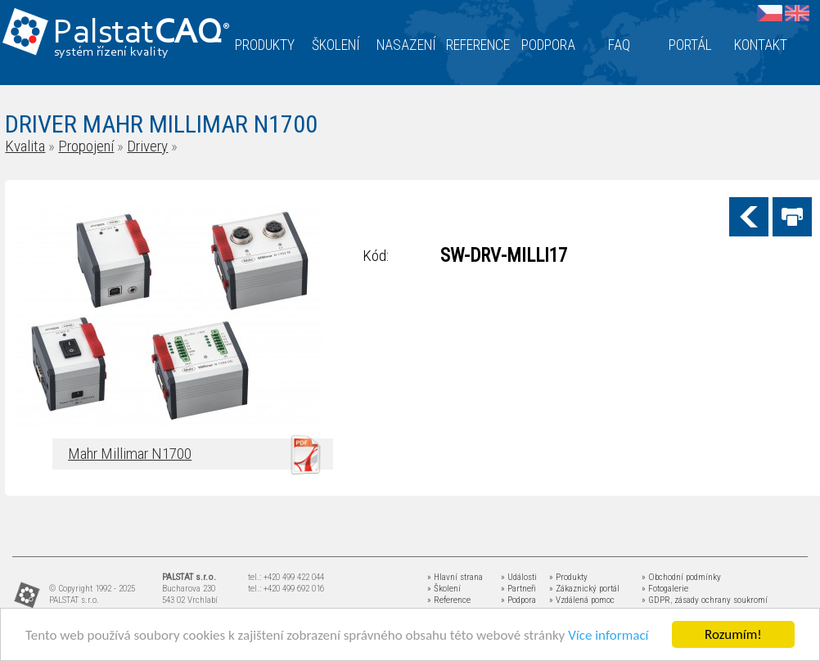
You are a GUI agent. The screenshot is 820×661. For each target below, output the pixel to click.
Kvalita (25, 146)
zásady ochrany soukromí (721, 600)
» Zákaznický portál (584, 588)
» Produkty (568, 577)
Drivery (147, 146)
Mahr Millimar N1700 (129, 453)
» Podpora (518, 600)
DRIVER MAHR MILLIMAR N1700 (161, 124)
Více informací (608, 635)
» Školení (444, 588)
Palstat (141, 34)
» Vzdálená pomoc (582, 600)
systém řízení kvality (111, 52)
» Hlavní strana (455, 577)
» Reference (449, 600)
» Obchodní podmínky (681, 577)
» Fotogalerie (665, 588)
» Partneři (518, 588)
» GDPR (656, 600)
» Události (519, 577)
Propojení (86, 146)
